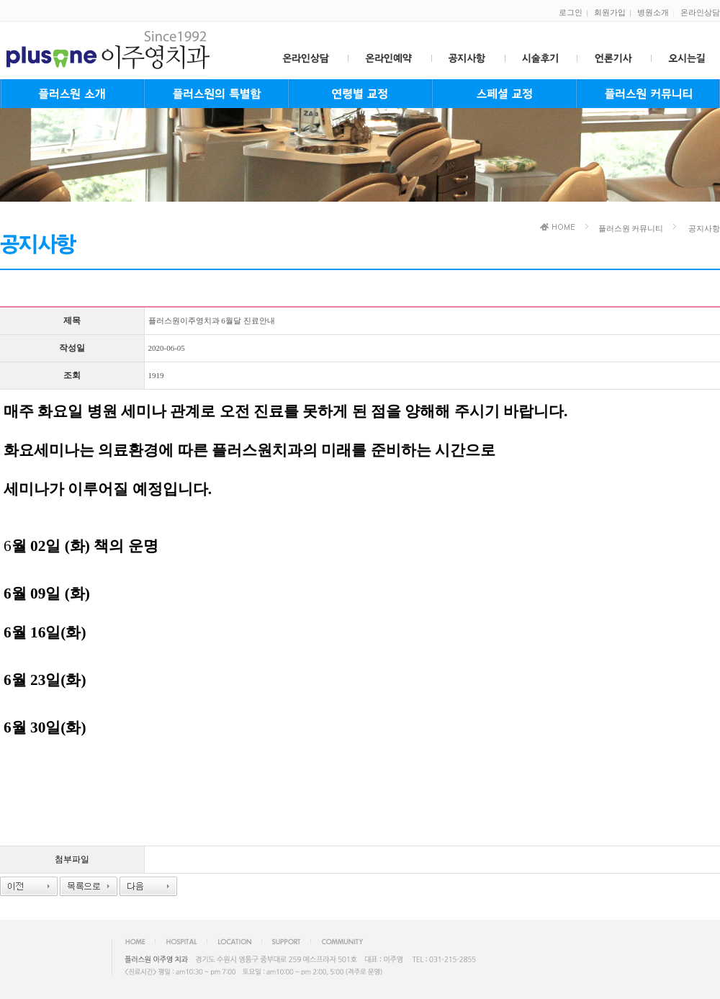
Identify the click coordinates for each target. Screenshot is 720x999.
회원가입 (610, 12)
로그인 (570, 12)
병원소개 (653, 12)
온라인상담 (700, 12)
